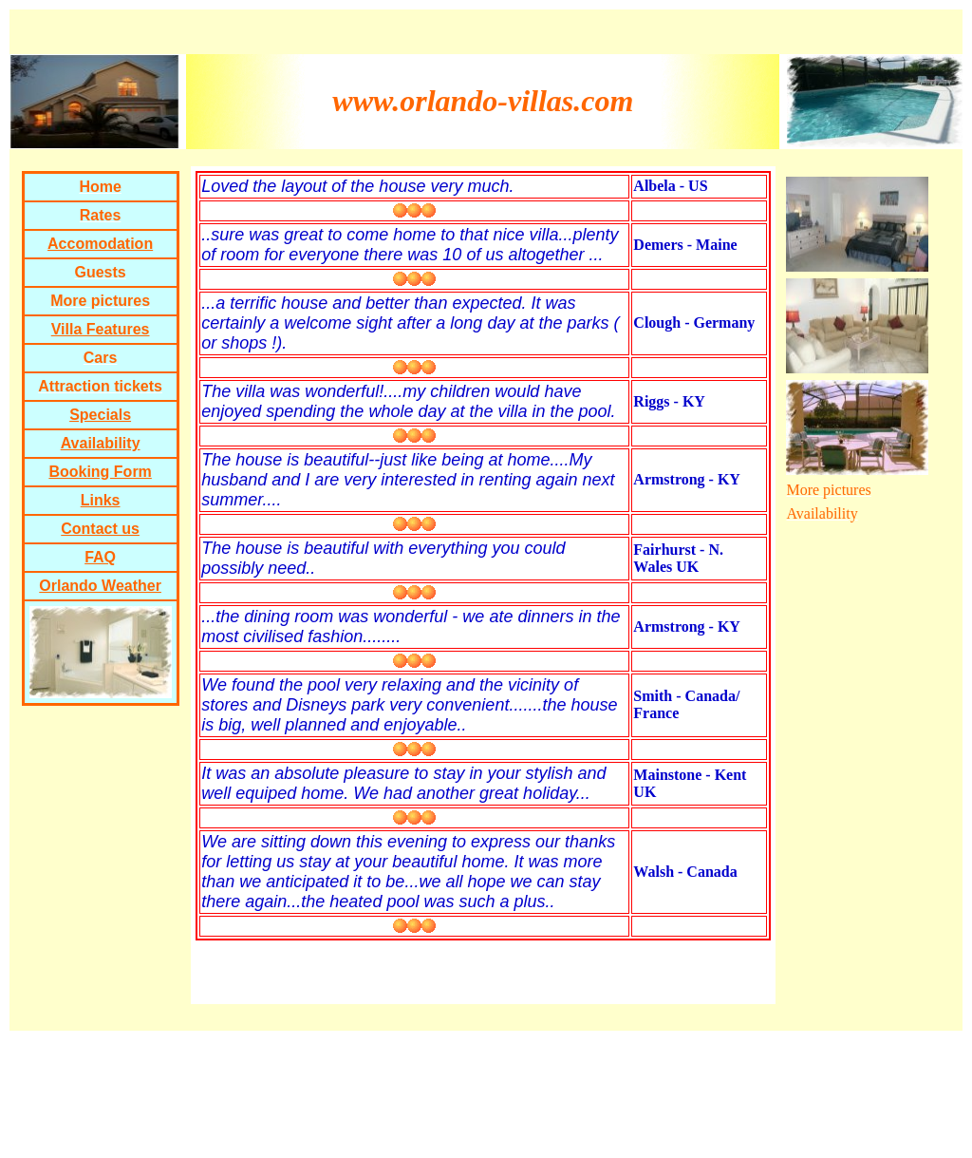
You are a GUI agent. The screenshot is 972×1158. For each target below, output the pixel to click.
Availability (100, 443)
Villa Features (100, 329)
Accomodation (100, 244)
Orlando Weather (100, 586)
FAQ (100, 557)
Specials (100, 415)
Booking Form (99, 472)
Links (101, 500)
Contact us (100, 529)
